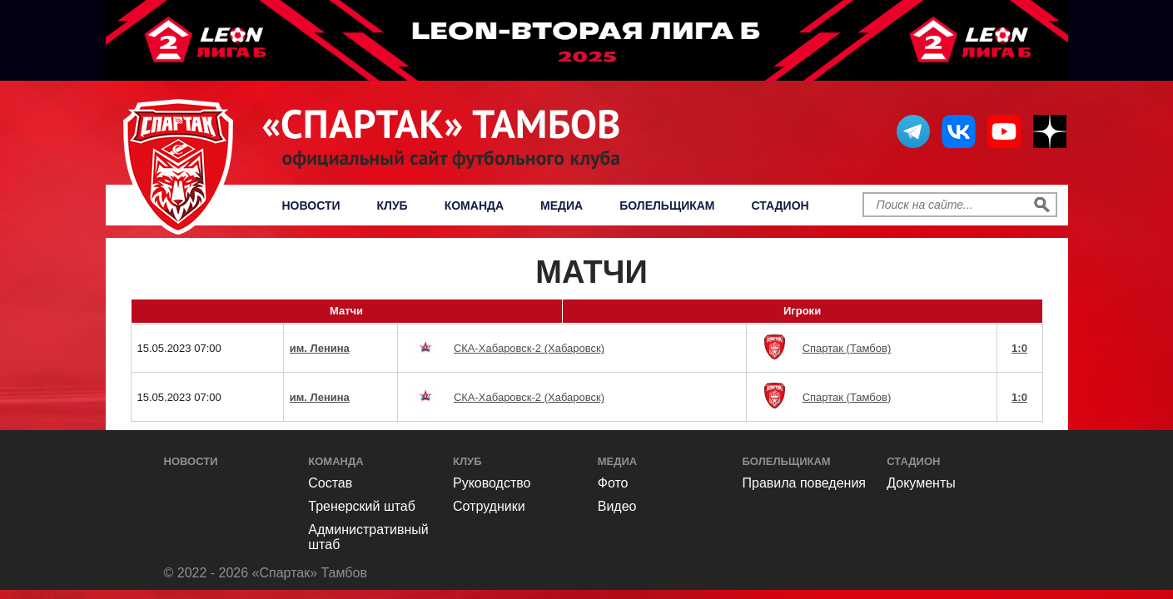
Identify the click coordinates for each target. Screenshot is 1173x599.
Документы (921, 483)
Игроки (802, 310)
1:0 (1019, 348)
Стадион (780, 205)
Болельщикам (666, 205)
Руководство (492, 483)
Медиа (561, 205)
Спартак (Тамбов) (847, 348)
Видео (617, 506)
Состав (330, 483)
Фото (613, 483)
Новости (311, 205)
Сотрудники (489, 506)
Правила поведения (805, 483)
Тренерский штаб (361, 506)
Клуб (392, 205)
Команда (474, 205)
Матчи (346, 310)
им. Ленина (320, 348)
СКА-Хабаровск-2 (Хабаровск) (529, 348)
